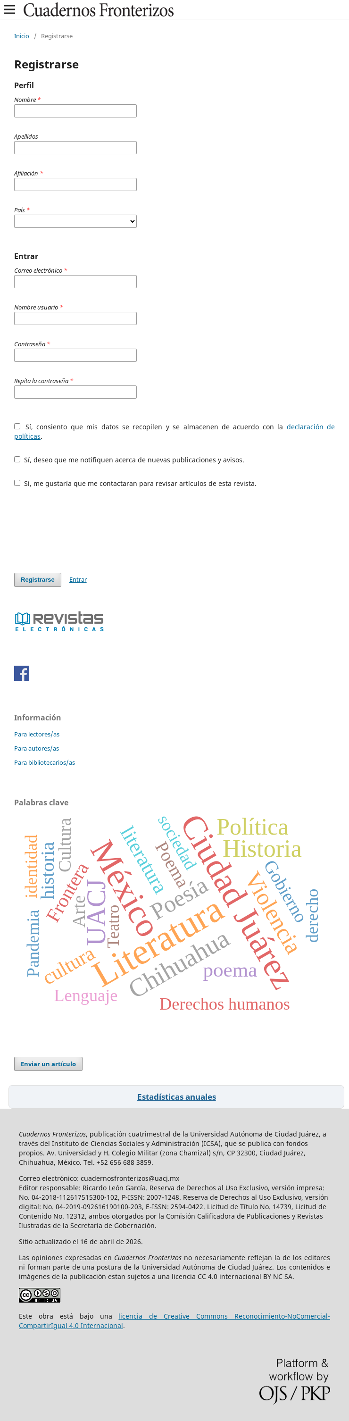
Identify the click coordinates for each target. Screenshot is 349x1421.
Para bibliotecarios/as (44, 762)
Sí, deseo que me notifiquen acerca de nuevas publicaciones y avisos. (129, 459)
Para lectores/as (36, 734)
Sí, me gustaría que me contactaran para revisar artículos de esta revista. (135, 483)
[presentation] (86, 530)
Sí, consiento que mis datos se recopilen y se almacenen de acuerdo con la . (174, 431)
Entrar (78, 579)
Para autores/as (36, 748)
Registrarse (38, 579)
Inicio (21, 36)
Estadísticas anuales (176, 1097)
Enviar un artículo (48, 1064)
